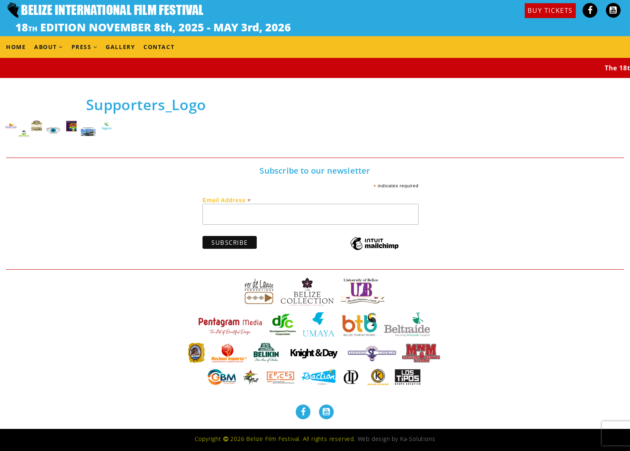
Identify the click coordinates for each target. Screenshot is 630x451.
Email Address (226, 200)
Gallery (120, 47)
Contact (158, 47)
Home (16, 47)
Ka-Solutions (418, 439)
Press (82, 47)
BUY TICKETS (550, 10)
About (45, 47)
